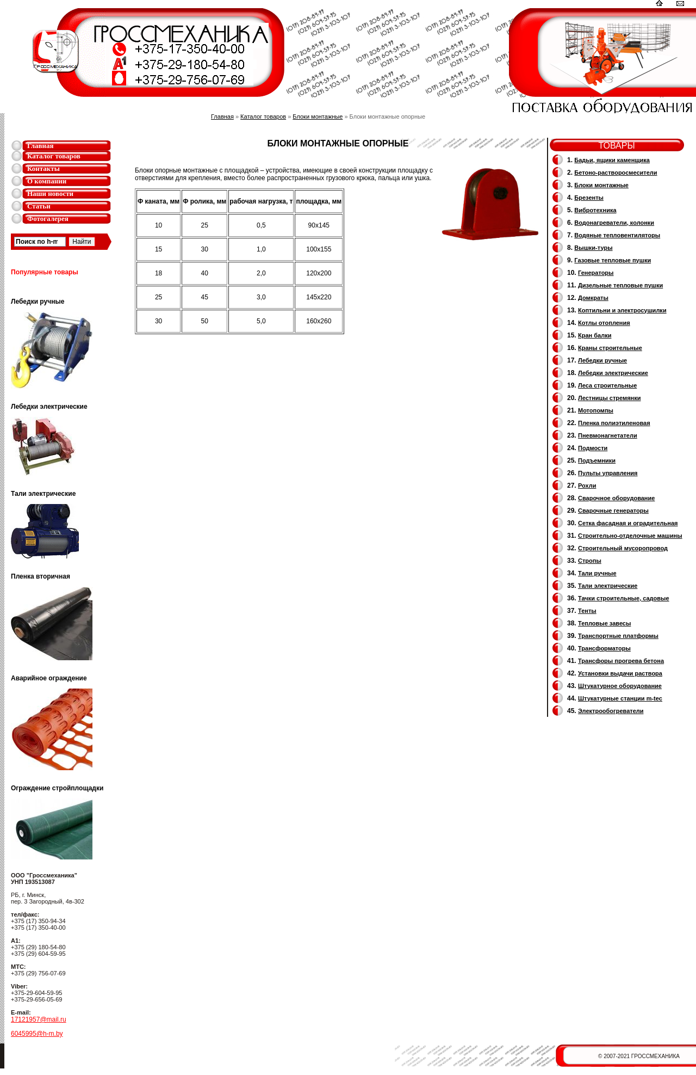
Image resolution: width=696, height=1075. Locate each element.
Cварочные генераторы (613, 510)
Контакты (43, 168)
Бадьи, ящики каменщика (612, 160)
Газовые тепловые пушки (612, 260)
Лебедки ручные (602, 360)
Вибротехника (595, 210)
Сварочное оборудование (616, 498)
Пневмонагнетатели (607, 435)
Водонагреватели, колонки (614, 222)
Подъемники (597, 460)
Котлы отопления (604, 323)
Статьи (39, 206)
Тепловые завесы (604, 623)
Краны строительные (610, 348)
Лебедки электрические (613, 373)
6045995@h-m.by (37, 1033)
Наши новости (50, 193)
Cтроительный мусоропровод (623, 548)
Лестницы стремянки (609, 398)
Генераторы (595, 272)
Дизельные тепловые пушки (620, 285)
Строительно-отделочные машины (630, 535)
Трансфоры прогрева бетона (621, 661)
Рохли (587, 485)
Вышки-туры (593, 247)
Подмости (592, 448)
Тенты (587, 610)
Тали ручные (597, 573)
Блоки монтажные (318, 116)
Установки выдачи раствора (620, 673)
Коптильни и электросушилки (622, 310)
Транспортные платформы (618, 635)
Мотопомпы (595, 410)
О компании (46, 181)
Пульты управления (608, 473)
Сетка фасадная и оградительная (628, 523)
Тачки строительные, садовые (623, 598)
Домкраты (593, 297)
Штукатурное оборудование (620, 686)
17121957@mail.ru (38, 1019)
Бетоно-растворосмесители (615, 172)
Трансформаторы (604, 648)
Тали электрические (607, 585)
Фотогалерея (48, 218)
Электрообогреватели (610, 711)
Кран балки (594, 335)
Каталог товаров (53, 156)
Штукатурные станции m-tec (620, 698)
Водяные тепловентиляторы (617, 235)
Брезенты (589, 197)
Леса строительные (607, 385)
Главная (40, 146)
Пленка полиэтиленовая (614, 423)
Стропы (589, 560)
